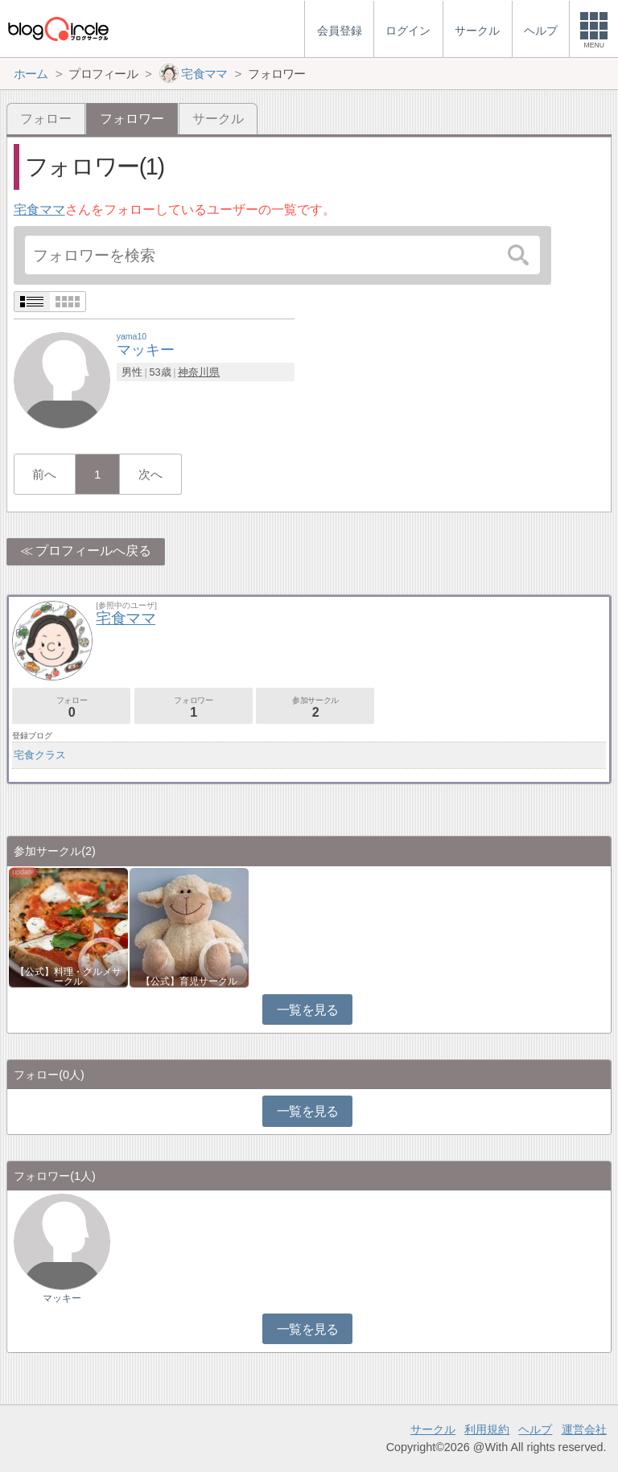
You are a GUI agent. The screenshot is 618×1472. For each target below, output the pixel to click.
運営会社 (584, 1429)
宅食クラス (40, 755)
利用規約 (486, 1429)
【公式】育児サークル (189, 981)
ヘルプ (535, 1429)
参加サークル (315, 707)
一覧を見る (308, 1010)
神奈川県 (199, 372)
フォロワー (193, 707)
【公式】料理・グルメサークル (68, 976)
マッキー (62, 1298)
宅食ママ (39, 209)
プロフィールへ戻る (93, 550)
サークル (218, 118)
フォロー (46, 118)
